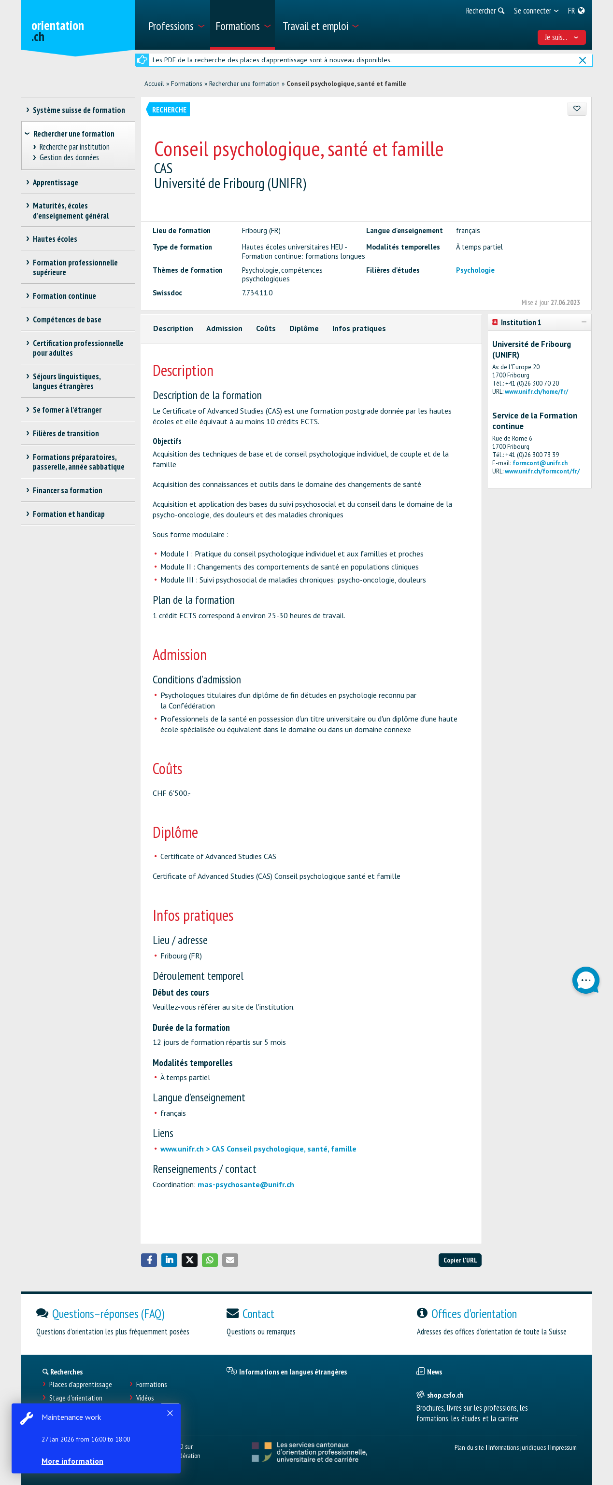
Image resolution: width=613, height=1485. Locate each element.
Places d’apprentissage (80, 1384)
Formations (186, 83)
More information (72, 1461)
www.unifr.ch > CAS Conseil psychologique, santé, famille (258, 1148)
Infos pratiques (359, 328)
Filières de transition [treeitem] (66, 433)
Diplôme (304, 328)
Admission (224, 328)
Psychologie (475, 270)
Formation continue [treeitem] (65, 296)
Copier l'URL (460, 1259)
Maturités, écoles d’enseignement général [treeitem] (71, 210)
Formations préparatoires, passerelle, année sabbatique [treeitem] (79, 462)
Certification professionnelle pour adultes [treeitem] (78, 348)
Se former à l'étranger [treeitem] (67, 409)
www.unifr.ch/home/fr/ (536, 392)
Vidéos (145, 1397)
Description (173, 328)
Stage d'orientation (75, 1397)
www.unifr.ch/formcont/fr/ (542, 471)
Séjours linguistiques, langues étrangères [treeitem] (67, 381)
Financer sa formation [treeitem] (68, 490)
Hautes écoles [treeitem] (55, 239)
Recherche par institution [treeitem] (74, 147)
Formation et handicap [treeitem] (69, 514)
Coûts (266, 328)
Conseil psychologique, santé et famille (346, 83)
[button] (149, 1260)
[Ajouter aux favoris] (577, 108)
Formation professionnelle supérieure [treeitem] (75, 267)
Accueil (154, 83)
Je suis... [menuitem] (562, 37)
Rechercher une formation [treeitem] (73, 133)
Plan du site (469, 1447)
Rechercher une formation (244, 83)
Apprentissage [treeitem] (56, 182)
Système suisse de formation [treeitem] (79, 110)
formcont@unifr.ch (540, 463)
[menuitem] (175, 25)
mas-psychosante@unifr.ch (246, 1184)
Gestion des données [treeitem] (69, 158)
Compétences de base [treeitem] (67, 319)
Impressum (563, 1447)
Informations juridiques (517, 1447)
